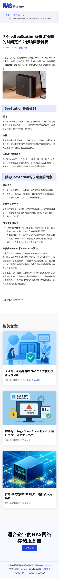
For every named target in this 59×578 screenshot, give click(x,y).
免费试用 (29, 548)
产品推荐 (26, 380)
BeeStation (18, 299)
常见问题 (36, 380)
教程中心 (17, 15)
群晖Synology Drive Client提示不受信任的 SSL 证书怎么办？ (29, 433)
